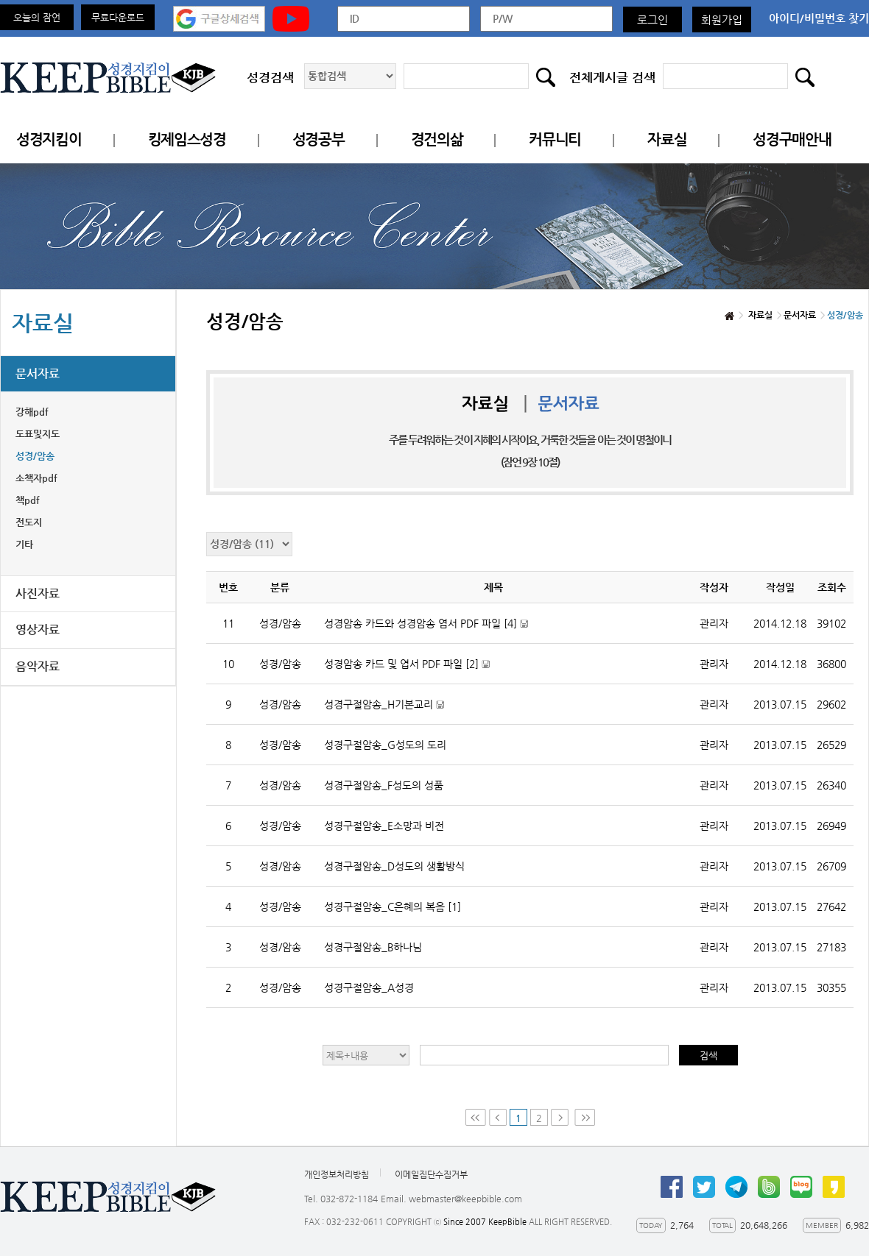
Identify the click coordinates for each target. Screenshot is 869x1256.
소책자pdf (36, 477)
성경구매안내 (792, 139)
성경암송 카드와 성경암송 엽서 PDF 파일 (445, 630)
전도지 (28, 522)
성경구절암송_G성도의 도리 (385, 745)
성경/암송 (34, 455)
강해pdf (32, 411)
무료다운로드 (117, 17)
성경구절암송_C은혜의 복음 (392, 906)
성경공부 (318, 139)
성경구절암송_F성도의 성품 (383, 785)
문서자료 (37, 373)
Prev (498, 1117)
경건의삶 (437, 139)
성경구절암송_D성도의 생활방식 (394, 866)
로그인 (652, 19)
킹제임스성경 (187, 139)
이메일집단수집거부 (431, 1174)
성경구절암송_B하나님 (373, 947)
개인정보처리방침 (336, 1174)
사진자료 (37, 593)
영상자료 (37, 629)
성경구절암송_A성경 (369, 987)
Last (584, 1117)
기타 (24, 544)
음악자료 (37, 666)
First (475, 1117)
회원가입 (721, 19)
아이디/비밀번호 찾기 (819, 18)
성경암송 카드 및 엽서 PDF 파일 (425, 671)
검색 (708, 1055)
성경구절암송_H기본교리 (403, 711)
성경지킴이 (49, 139)
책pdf (27, 499)
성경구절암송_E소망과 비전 (384, 825)
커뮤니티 (555, 139)
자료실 (666, 139)
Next (561, 1117)
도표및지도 (37, 433)
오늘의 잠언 (36, 17)
